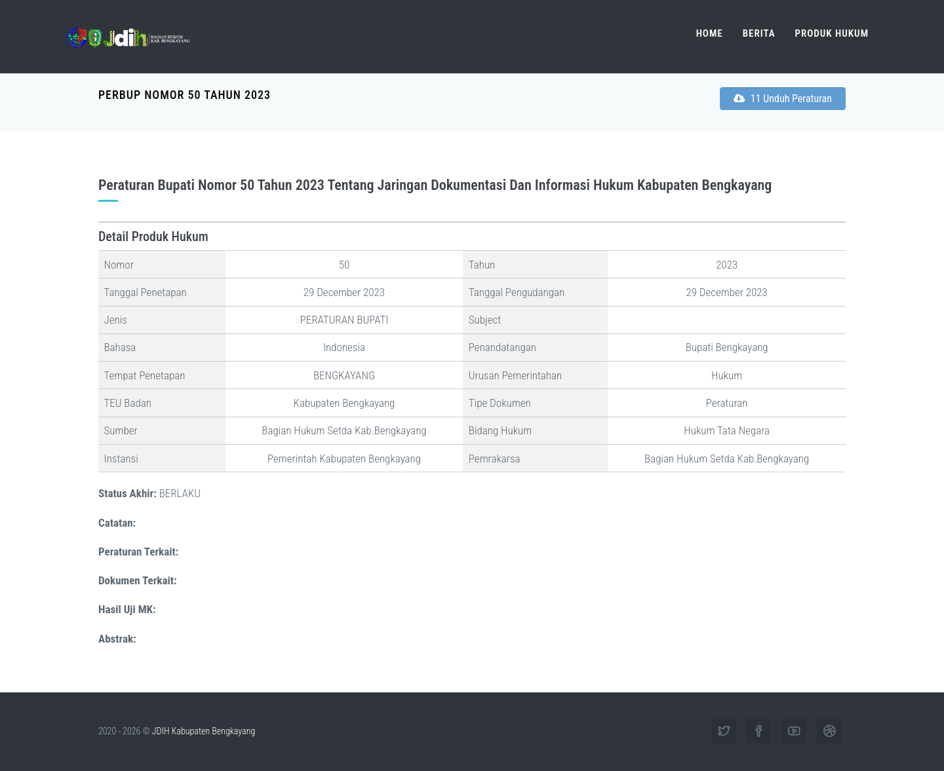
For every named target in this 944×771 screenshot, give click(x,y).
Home (709, 33)
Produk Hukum (832, 33)
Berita (759, 33)
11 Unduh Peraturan (783, 98)
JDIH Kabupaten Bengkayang (203, 731)
